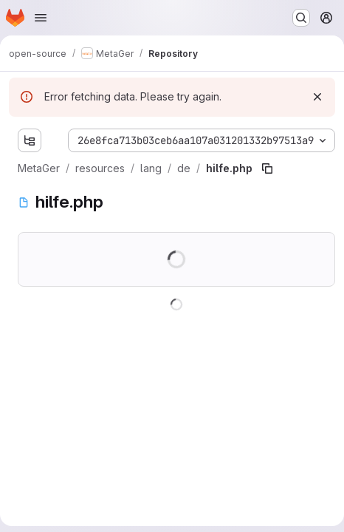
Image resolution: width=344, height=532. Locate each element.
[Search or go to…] (301, 18)
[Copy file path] (267, 168)
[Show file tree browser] (29, 140)
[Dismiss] (317, 97)
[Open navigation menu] (40, 18)
